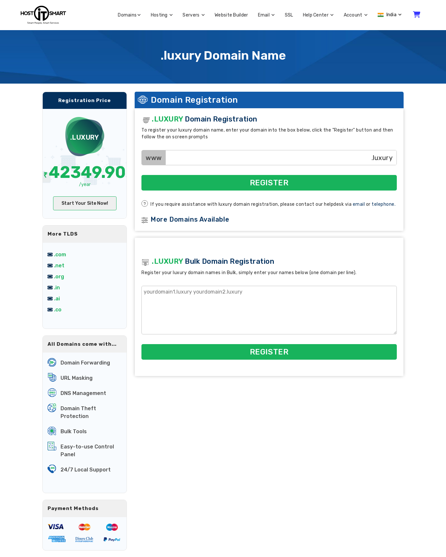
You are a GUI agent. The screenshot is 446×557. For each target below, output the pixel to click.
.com (60, 254)
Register (269, 182)
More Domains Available (190, 219)
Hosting (162, 15)
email (359, 204)
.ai (57, 299)
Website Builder (231, 15)
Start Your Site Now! (84, 203)
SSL (289, 15)
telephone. (384, 204)
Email (266, 15)
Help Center (318, 15)
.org (59, 276)
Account (356, 15)
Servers (194, 15)
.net (59, 265)
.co (57, 310)
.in (57, 287)
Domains (129, 15)
